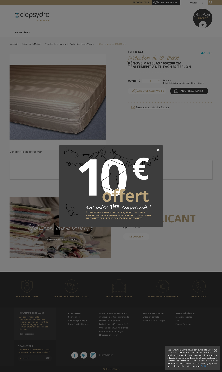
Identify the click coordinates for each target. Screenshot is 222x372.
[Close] (158, 150)
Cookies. (204, 366)
